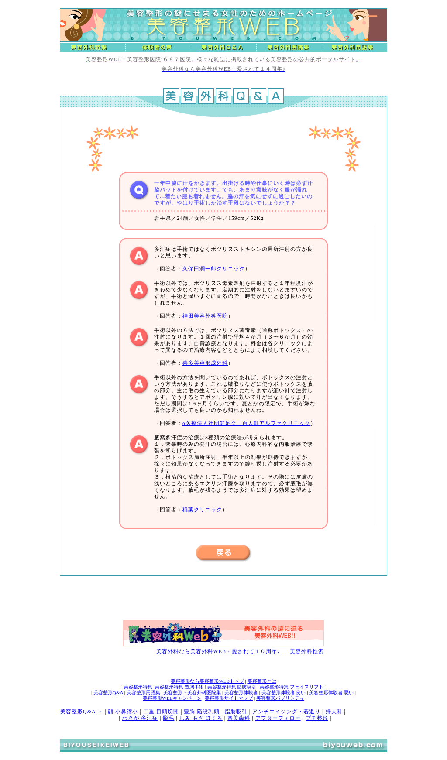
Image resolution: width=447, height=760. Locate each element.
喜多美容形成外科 (205, 363)
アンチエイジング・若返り (286, 712)
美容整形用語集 (143, 692)
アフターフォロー (278, 718)
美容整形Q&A (108, 692)
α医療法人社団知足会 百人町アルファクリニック (246, 423)
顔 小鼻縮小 (123, 712)
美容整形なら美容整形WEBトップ (207, 681)
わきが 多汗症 (140, 718)
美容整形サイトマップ (229, 698)
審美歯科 (238, 718)
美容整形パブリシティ (280, 698)
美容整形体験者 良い (283, 692)
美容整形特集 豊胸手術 (179, 686)
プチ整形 (317, 718)
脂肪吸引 (236, 712)
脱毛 (168, 718)
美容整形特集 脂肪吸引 (232, 686)
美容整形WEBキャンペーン (172, 698)
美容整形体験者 (241, 692)
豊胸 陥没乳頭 (202, 712)
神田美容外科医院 (205, 316)
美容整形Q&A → (81, 712)
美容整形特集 (138, 686)
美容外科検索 (307, 651)
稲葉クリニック (202, 510)
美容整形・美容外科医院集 (192, 692)
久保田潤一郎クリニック (213, 269)
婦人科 (334, 712)
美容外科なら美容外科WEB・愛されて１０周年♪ (218, 651)
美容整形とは (262, 681)
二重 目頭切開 (161, 712)
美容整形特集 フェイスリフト (291, 686)
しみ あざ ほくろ (201, 718)
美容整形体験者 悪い (331, 692)
